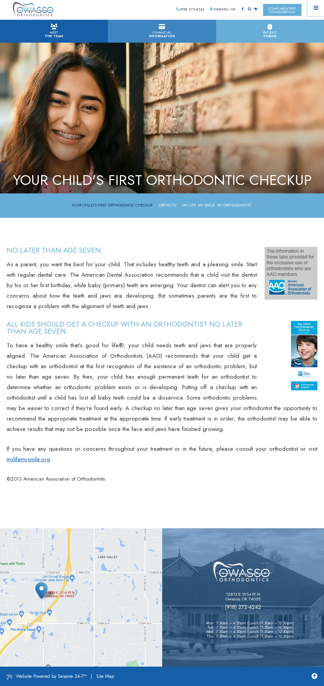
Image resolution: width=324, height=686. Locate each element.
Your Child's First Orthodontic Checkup (112, 205)
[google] (249, 9)
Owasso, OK (222, 9)
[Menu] (315, 8)
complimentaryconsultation (282, 10)
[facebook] (242, 9)
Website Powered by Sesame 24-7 (47, 676)
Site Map (105, 676)
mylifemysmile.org (28, 459)
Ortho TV (168, 205)
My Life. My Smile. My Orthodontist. (217, 205)
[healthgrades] (256, 9)
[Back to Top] (314, 676)
